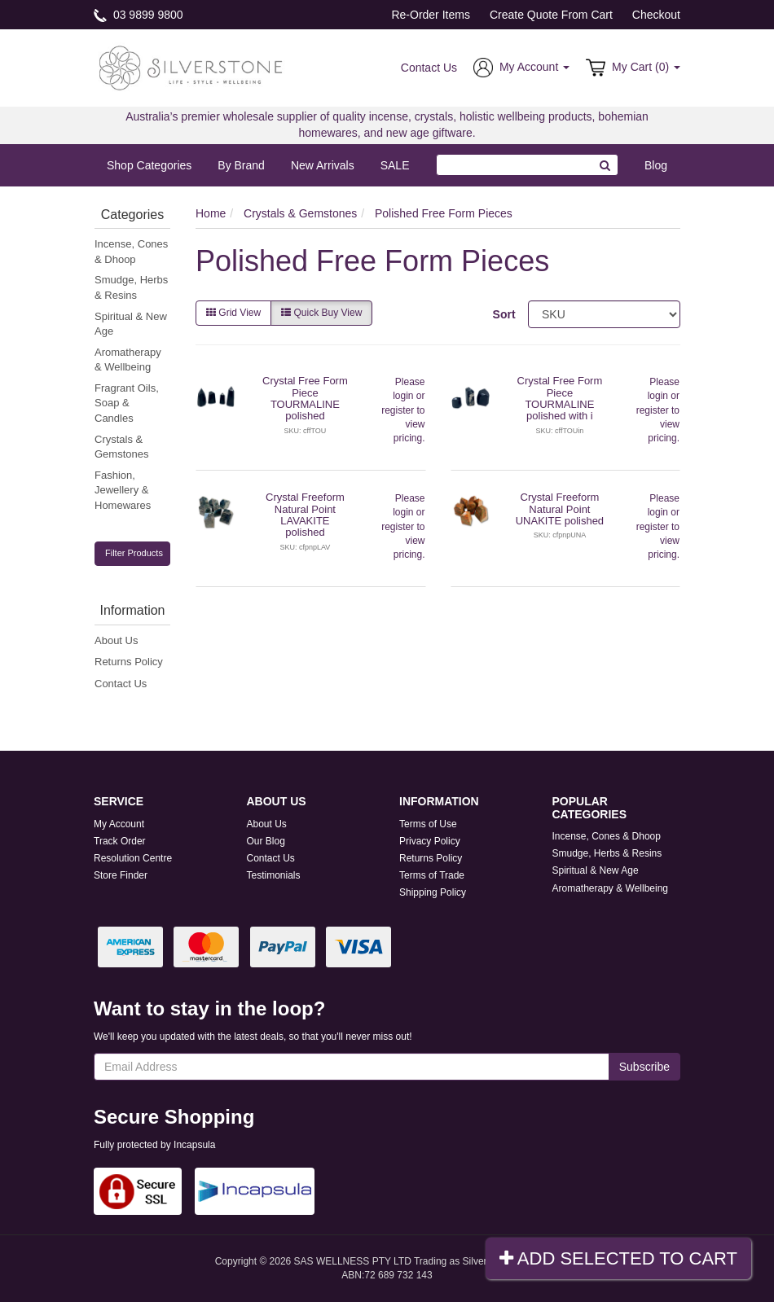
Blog (655, 165)
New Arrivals (322, 165)
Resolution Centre (133, 858)
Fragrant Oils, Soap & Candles (127, 403)
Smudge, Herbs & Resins (131, 287)
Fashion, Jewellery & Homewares (123, 490)
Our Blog (266, 841)
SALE (395, 165)
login (403, 395)
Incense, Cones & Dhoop (131, 251)
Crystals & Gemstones (121, 447)
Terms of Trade (431, 875)
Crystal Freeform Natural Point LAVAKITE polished (305, 514)
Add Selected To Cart (618, 1258)
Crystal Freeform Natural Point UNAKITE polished (560, 509)
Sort (504, 314)
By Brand (241, 165)
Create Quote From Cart (551, 14)
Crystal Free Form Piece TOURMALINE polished (305, 398)
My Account (119, 824)
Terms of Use (428, 824)
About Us (116, 640)
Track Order (120, 841)
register (397, 410)
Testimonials (274, 875)
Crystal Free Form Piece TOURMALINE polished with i (560, 398)
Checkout (656, 14)
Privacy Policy (429, 841)
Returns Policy (129, 661)
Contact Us (429, 67)
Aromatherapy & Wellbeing (128, 360)
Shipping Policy (432, 892)
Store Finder (120, 875)
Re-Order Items (430, 14)
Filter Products (134, 553)
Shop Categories (149, 165)
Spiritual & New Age (131, 324)
